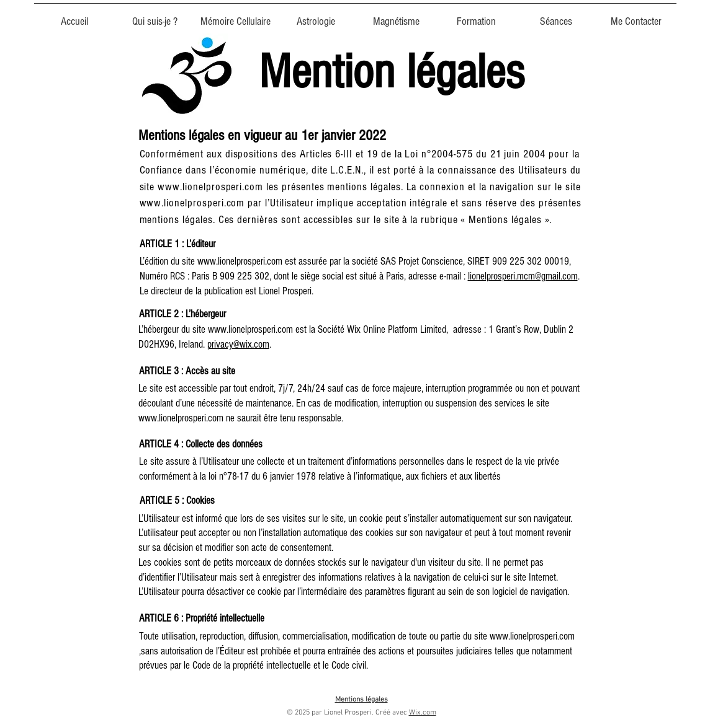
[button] (235, 16)
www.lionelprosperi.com (210, 186)
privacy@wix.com (238, 344)
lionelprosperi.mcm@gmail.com (523, 276)
